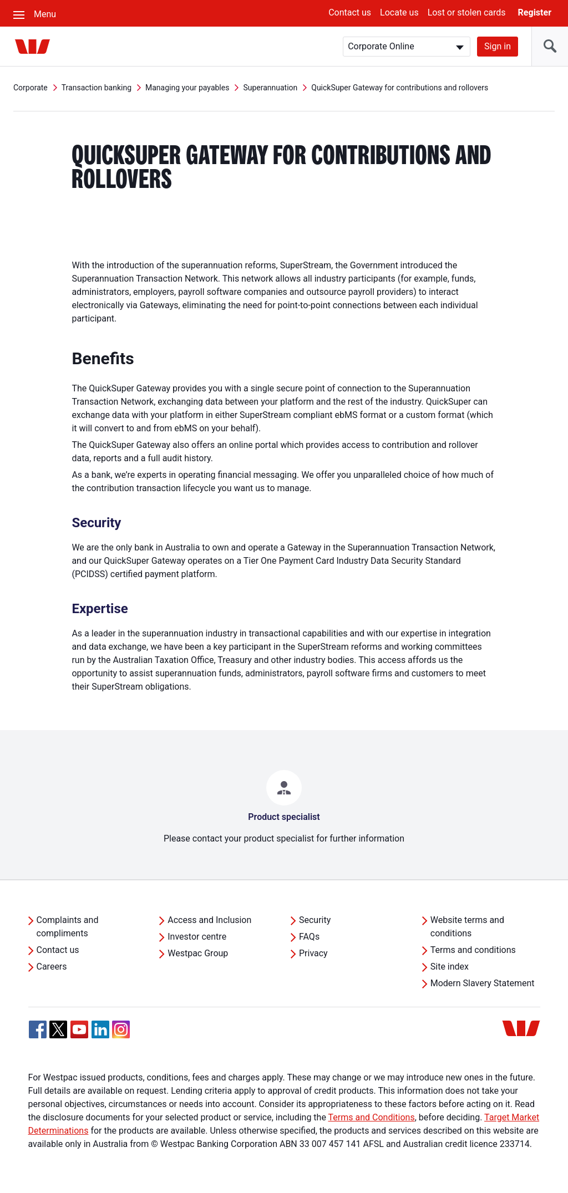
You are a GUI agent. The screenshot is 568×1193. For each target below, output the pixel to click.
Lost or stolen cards (467, 12)
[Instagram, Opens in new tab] (121, 1035)
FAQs (309, 936)
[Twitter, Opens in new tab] (58, 1029)
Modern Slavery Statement (482, 983)
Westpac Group (198, 953)
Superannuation (270, 87)
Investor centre (197, 936)
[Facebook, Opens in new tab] (37, 1029)
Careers (52, 966)
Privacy (313, 953)
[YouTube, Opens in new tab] (79, 1029)
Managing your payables (187, 87)
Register (534, 12)
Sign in (497, 46)
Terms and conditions (473, 950)
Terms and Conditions (371, 1117)
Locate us (399, 12)
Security (315, 920)
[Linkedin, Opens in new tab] (100, 1029)
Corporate (30, 87)
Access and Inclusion (209, 920)
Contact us (349, 12)
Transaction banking (96, 87)
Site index (449, 966)
